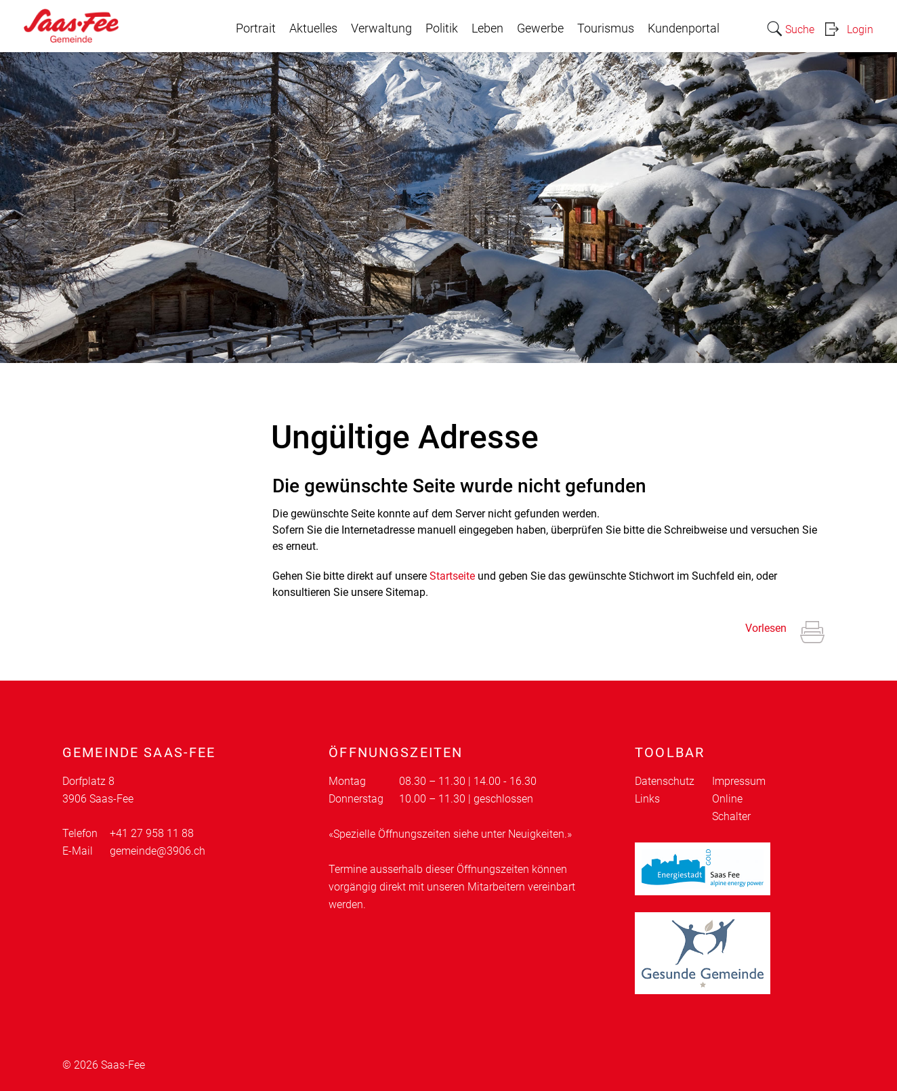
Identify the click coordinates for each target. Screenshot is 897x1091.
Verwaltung (381, 28)
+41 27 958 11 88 (152, 833)
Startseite (452, 576)
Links (647, 798)
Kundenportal (683, 28)
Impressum (739, 781)
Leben (487, 28)
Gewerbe (540, 28)
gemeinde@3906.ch (157, 850)
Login (860, 29)
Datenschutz (664, 781)
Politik (441, 28)
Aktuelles (313, 28)
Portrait (256, 28)
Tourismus (605, 28)
